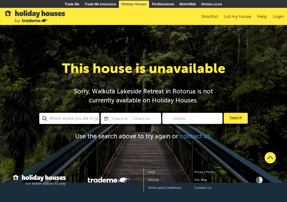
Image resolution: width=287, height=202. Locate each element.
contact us (195, 136)
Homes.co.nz (211, 4)
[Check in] (120, 118)
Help (151, 172)
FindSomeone (163, 4)
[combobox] (69, 118)
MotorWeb (188, 4)
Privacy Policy (204, 172)
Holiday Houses (134, 4)
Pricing (153, 180)
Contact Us (202, 188)
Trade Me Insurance (100, 4)
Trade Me (72, 4)
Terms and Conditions (164, 188)
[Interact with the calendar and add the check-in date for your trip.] (106, 118)
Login (278, 16)
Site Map (200, 180)
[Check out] (141, 118)
